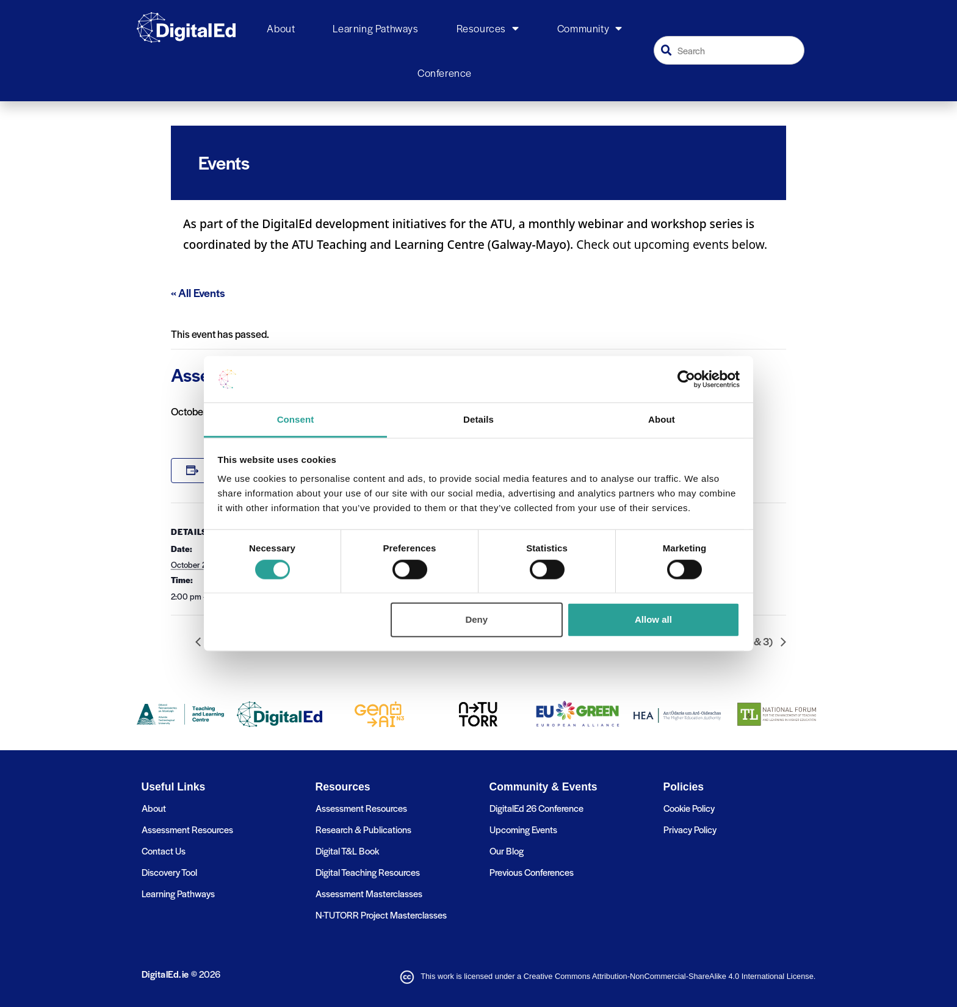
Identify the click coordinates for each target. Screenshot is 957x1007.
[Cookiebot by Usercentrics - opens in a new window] (686, 379)
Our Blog (506, 850)
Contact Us (164, 850)
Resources (488, 28)
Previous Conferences (531, 871)
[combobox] (729, 50)
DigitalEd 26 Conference (536, 807)
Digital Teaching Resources (368, 871)
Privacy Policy (690, 829)
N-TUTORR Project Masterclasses (381, 914)
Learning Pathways (375, 28)
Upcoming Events (523, 829)
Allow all (653, 619)
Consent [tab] (295, 419)
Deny (476, 619)
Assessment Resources (187, 829)
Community (590, 28)
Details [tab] (478, 419)
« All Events (198, 292)
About (281, 28)
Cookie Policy (689, 807)
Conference (444, 72)
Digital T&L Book (347, 850)
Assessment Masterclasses (369, 893)
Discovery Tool (169, 871)
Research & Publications (363, 829)
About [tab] (661, 419)
